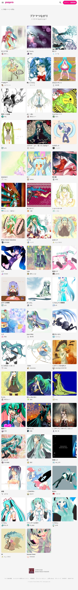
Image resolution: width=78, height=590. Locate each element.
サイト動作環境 (8, 578)
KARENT (64, 578)
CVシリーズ (58, 578)
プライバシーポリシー (41, 578)
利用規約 (32, 578)
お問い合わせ (51, 578)
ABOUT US (70, 578)
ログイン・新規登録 (70, 2)
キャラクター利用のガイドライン (21, 578)
